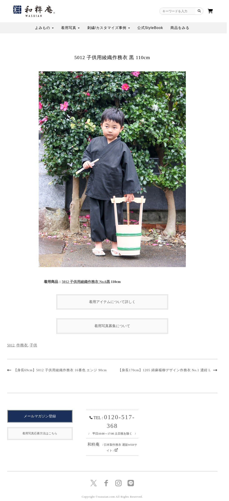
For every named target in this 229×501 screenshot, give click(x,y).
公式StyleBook (150, 28)
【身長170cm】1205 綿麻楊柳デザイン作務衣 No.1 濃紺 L (164, 370)
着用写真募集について (112, 326)
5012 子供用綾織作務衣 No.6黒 (86, 282)
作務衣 (22, 345)
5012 (11, 345)
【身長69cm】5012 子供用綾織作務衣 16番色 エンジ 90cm (60, 370)
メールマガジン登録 (40, 416)
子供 (33, 345)
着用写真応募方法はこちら (39, 433)
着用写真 (70, 28)
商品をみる (179, 28)
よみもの (44, 28)
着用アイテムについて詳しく (112, 302)
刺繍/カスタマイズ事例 (108, 28)
